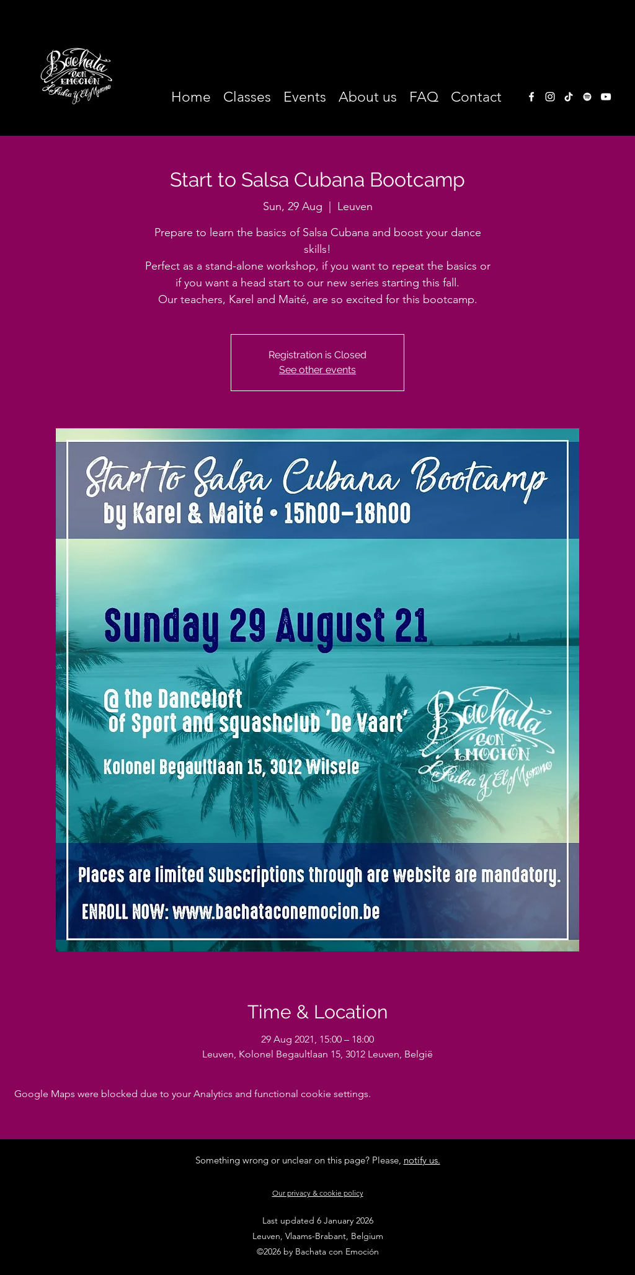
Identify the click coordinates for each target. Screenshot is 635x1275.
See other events (317, 370)
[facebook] (531, 96)
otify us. (424, 1160)
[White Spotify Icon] (587, 96)
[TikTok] (568, 96)
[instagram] (550, 96)
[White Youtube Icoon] (606, 96)
